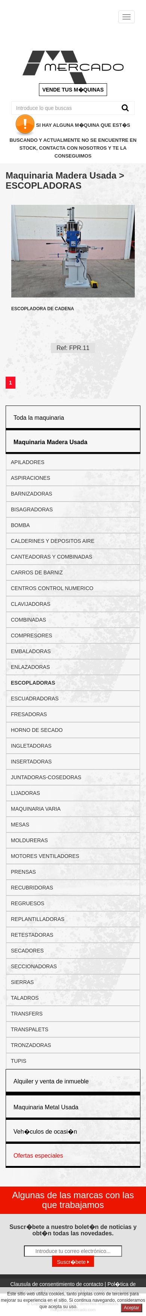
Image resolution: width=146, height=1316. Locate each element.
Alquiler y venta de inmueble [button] (51, 1081)
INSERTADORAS (31, 762)
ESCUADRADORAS (35, 699)
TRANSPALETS (29, 1029)
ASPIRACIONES (30, 478)
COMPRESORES (31, 635)
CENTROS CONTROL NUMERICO (52, 588)
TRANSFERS (27, 1014)
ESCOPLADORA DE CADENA (42, 308)
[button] (50, 442)
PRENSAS (23, 872)
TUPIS (18, 1061)
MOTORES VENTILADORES (45, 856)
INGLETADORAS (31, 746)
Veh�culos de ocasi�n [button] (45, 1131)
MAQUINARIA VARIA (36, 809)
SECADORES (27, 951)
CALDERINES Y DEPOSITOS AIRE (52, 541)
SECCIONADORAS (34, 966)
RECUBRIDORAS (32, 888)
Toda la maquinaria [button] (38, 418)
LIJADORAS (25, 793)
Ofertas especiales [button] (38, 1155)
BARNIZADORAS (31, 494)
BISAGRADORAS (32, 509)
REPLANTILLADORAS (37, 919)
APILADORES (27, 462)
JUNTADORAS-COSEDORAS (46, 777)
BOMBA (20, 525)
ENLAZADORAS (30, 667)
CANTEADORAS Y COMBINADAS (51, 557)
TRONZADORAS (31, 1045)
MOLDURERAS (29, 840)
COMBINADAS (28, 620)
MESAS (20, 825)
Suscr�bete (73, 1262)
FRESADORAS (29, 714)
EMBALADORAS (31, 651)
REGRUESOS (27, 903)
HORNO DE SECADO (37, 730)
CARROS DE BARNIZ (37, 572)
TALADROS (25, 998)
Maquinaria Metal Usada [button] (45, 1107)
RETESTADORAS (32, 935)
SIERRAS (22, 982)
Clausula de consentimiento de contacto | (58, 1284)
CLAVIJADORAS (31, 604)
